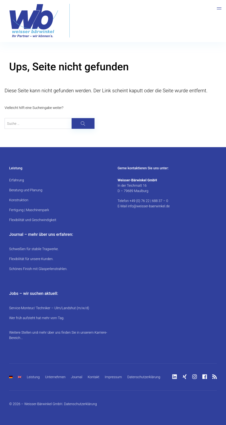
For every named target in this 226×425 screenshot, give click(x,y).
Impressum (113, 377)
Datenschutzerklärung (143, 377)
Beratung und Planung (25, 190)
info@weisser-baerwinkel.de (149, 206)
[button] (8, 416)
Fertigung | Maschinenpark (29, 210)
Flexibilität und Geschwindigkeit (32, 220)
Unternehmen (55, 377)
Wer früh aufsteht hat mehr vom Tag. (36, 318)
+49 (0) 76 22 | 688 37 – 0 (149, 201)
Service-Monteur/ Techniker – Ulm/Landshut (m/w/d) (49, 308)
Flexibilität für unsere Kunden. (31, 259)
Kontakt (93, 377)
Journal (76, 377)
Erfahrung (16, 180)
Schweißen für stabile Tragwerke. (34, 249)
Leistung (33, 377)
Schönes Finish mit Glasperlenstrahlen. (38, 269)
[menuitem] (11, 377)
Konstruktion (18, 200)
